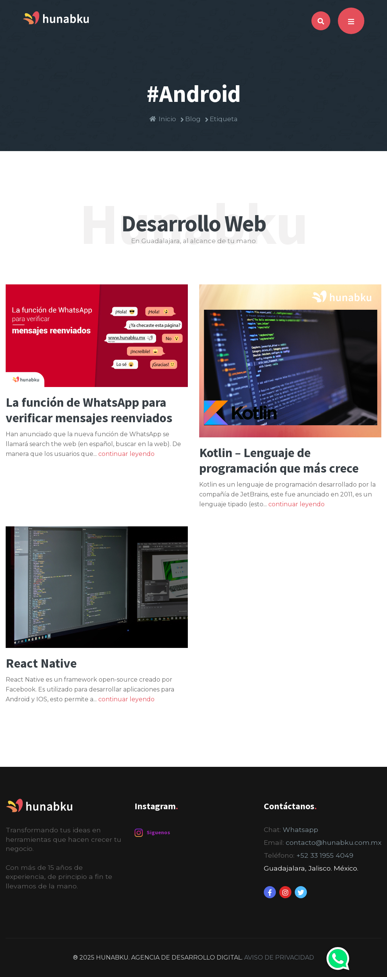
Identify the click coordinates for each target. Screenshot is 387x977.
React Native (41, 663)
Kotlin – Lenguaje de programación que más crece (279, 460)
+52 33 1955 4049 (324, 855)
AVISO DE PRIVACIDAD (279, 957)
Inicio (163, 119)
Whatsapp (300, 829)
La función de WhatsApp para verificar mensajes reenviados (89, 410)
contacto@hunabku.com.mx (333, 842)
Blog (190, 119)
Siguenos (152, 833)
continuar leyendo (126, 453)
